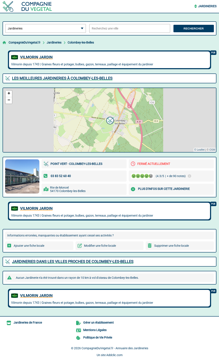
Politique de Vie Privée (97, 337)
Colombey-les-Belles (81, 42)
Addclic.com (114, 355)
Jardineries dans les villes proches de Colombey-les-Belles (72, 261)
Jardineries (207, 6)
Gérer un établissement (98, 322)
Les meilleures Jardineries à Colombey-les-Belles (62, 78)
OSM (212, 149)
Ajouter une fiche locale (29, 245)
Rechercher (193, 28)
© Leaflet (199, 149)
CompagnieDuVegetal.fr (24, 42)
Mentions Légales (95, 330)
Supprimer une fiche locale (171, 245)
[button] (109, 120)
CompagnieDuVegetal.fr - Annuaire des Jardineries (114, 348)
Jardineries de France (27, 322)
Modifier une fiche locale (100, 245)
